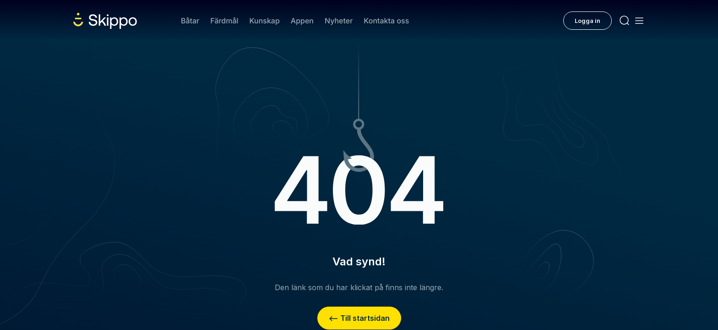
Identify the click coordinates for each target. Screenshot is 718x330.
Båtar (190, 20)
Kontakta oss (386, 20)
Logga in (587, 20)
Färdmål (224, 20)
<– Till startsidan (359, 318)
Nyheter (339, 20)
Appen (302, 20)
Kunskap (265, 20)
